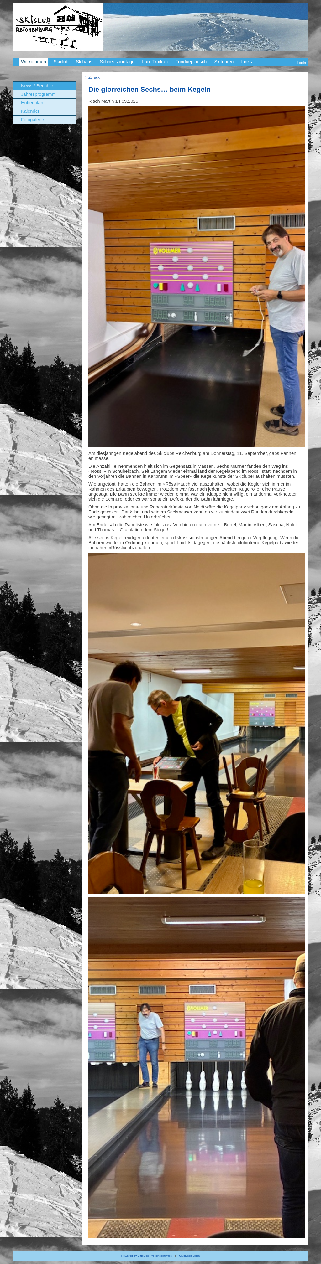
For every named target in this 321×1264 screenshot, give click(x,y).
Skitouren (224, 61)
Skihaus (84, 61)
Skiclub (61, 61)
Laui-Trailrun (155, 61)
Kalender (30, 111)
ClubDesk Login (189, 1255)
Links (246, 61)
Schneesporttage (117, 61)
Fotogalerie (32, 119)
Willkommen (33, 61)
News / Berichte (37, 85)
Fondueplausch (191, 61)
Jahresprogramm (38, 94)
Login (301, 62)
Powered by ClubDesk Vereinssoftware (146, 1255)
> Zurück (92, 77)
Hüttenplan (32, 102)
